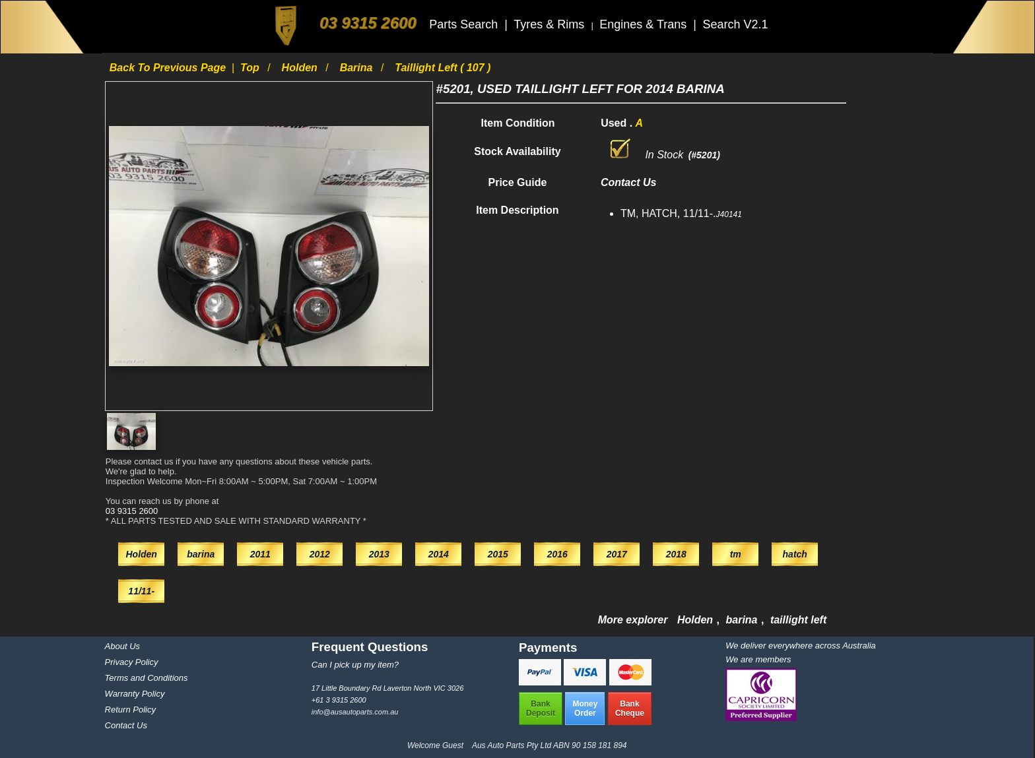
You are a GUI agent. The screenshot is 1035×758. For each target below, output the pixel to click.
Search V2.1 (735, 24)
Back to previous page (169, 67)
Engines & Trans (644, 24)
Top (251, 67)
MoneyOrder (584, 708)
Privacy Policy (131, 662)
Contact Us (126, 725)
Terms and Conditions (146, 678)
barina (358, 67)
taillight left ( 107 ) (442, 67)
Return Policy (130, 709)
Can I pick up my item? (355, 665)
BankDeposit (540, 708)
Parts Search (465, 24)
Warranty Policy (135, 694)
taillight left (798, 619)
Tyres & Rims (550, 24)
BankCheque (629, 708)
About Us (122, 646)
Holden (301, 67)
